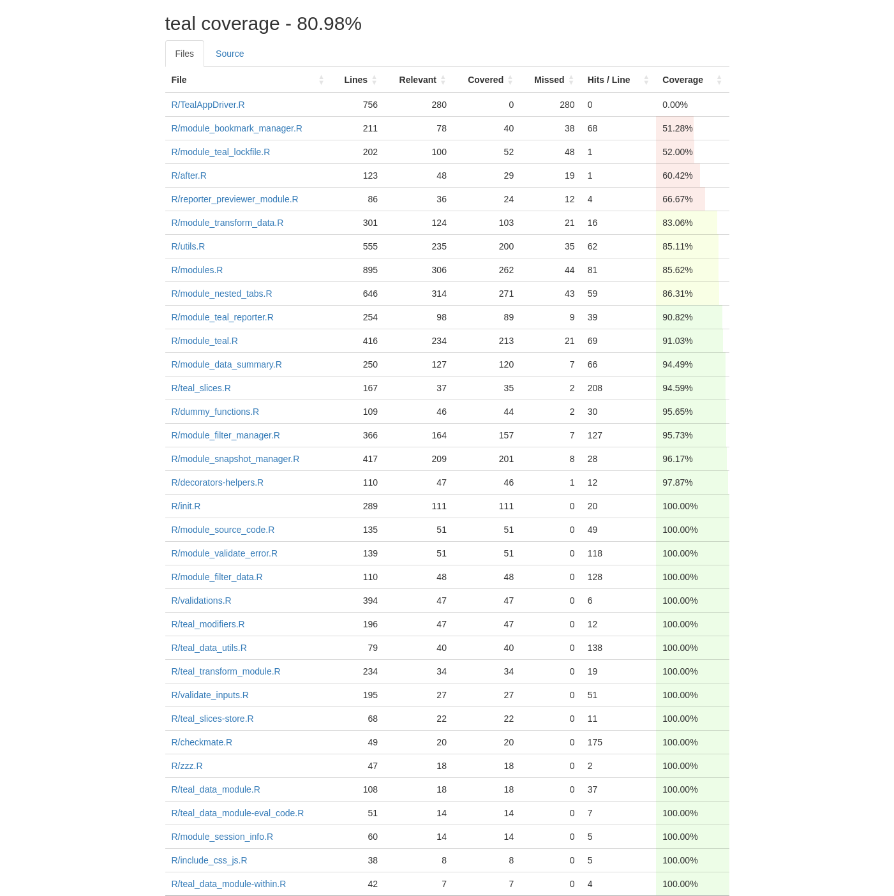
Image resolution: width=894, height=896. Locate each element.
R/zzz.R (187, 766)
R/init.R (186, 506)
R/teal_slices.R (201, 388)
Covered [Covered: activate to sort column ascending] (485, 80)
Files (185, 54)
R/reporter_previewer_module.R (235, 199)
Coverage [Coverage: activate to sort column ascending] (682, 80)
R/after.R (189, 175)
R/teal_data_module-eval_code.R (238, 813)
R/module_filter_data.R (217, 577)
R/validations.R (202, 600)
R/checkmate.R (202, 742)
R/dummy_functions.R (216, 412)
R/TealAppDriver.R (208, 105)
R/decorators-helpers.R (218, 482)
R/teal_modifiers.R (208, 624)
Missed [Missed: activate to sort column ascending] (549, 80)
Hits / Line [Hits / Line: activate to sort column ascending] (609, 80)
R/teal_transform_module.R (226, 671)
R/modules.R (197, 270)
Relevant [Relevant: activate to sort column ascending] (417, 80)
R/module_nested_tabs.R (222, 293)
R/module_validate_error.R (225, 553)
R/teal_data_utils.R (209, 648)
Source (230, 54)
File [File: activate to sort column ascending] (179, 80)
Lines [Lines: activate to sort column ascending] (356, 80)
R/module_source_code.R (223, 530)
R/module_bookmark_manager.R (237, 128)
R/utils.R (188, 246)
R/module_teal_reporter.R (223, 317)
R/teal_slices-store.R (213, 718)
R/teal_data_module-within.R (229, 884)
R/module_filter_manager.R (226, 435)
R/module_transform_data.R (228, 223)
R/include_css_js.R (210, 860)
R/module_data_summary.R (227, 364)
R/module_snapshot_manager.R (236, 459)
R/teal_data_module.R (216, 789)
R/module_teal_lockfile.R (221, 152)
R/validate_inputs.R (210, 695)
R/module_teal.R (205, 341)
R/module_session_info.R (223, 837)
